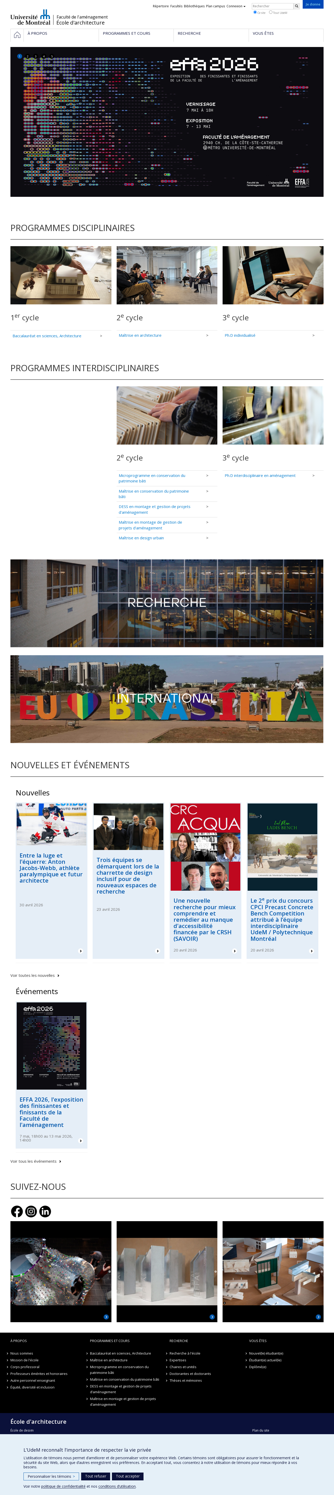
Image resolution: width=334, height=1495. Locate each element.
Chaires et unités (183, 1366)
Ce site (259, 12)
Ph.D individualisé (240, 335)
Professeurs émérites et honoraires (39, 1373)
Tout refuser (95, 1476)
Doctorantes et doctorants (190, 1373)
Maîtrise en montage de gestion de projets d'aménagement (150, 524)
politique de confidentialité (63, 1486)
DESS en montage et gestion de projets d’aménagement (121, 1389)
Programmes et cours (110, 1340)
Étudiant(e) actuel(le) (265, 1360)
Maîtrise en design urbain (141, 537)
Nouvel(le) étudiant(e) (266, 1353)
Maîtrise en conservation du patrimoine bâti (124, 1379)
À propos (18, 1340)
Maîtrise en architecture (140, 335)
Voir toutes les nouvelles (32, 975)
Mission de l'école (24, 1360)
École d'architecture (80, 22)
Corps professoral (24, 1366)
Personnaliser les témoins (51, 1476)
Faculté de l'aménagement (82, 17)
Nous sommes (21, 1353)
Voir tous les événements (33, 1161)
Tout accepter (128, 1476)
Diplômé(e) (257, 1366)
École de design (22, 1430)
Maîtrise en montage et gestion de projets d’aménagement (123, 1401)
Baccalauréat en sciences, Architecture (47, 335)
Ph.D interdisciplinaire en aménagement (260, 475)
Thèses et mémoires (186, 1380)
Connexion (236, 6)
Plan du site (260, 1430)
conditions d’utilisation (117, 1486)
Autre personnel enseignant (32, 1380)
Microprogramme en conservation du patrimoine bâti (119, 1369)
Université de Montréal (30, 17)
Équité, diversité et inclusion (32, 1387)
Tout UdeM (278, 12)
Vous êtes (258, 1340)
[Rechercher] (297, 6)
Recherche (179, 1340)
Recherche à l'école (185, 1353)
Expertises (178, 1360)
